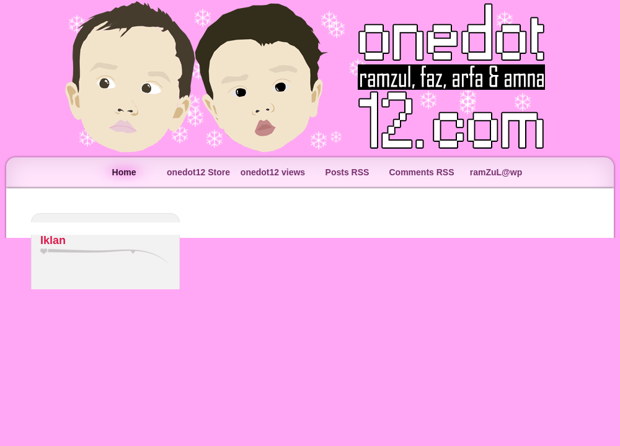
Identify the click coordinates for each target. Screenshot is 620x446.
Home (124, 172)
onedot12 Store (198, 172)
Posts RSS (348, 172)
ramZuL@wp (496, 172)
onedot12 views (273, 172)
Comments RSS (421, 172)
